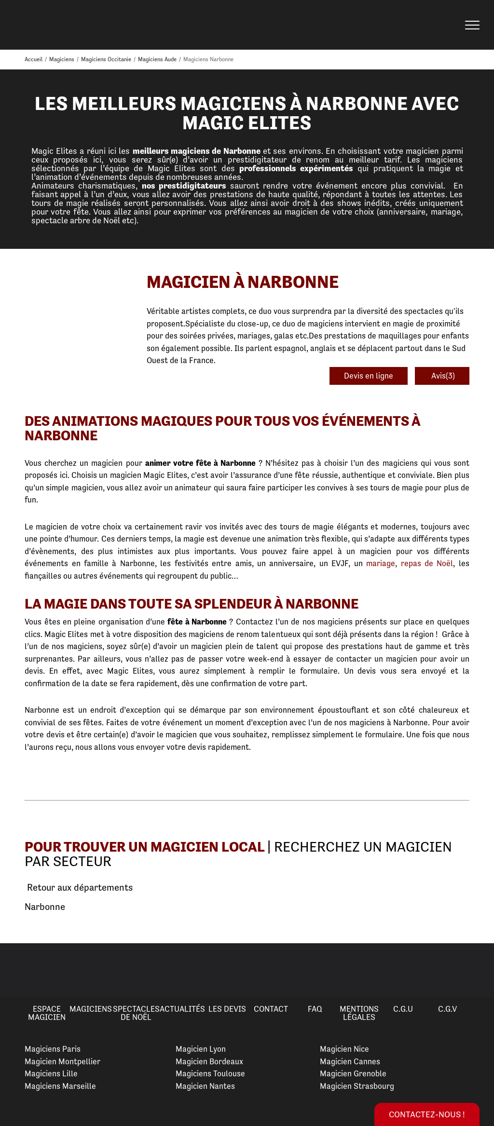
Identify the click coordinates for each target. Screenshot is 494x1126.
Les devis (227, 1009)
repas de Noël (427, 563)
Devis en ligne (368, 375)
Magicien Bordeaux (209, 1061)
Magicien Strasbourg (357, 1086)
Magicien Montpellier (62, 1061)
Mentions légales (359, 1013)
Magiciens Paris (53, 1049)
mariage (380, 563)
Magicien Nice (344, 1049)
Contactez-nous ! (427, 1114)
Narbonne (45, 906)
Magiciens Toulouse (210, 1073)
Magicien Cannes (350, 1061)
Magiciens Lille (51, 1073)
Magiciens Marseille (60, 1086)
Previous (18, 971)
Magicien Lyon (201, 1049)
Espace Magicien (47, 1013)
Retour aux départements (79, 888)
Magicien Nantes (205, 1086)
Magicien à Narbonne (243, 282)
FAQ (315, 1009)
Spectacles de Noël (136, 1013)
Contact (271, 1009)
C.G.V (447, 1009)
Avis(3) (442, 375)
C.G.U (403, 1009)
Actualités (182, 1009)
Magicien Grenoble (353, 1073)
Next (475, 971)
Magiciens (90, 1009)
